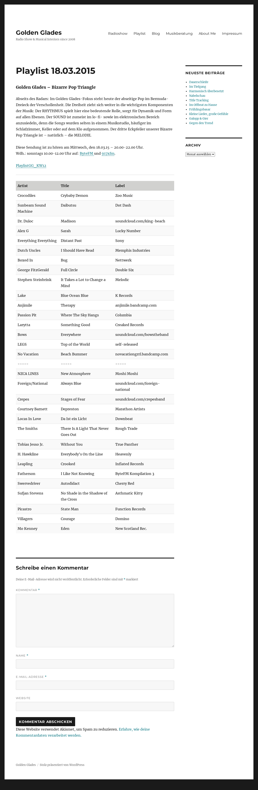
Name (22, 655)
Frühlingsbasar (199, 109)
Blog (156, 33)
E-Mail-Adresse (31, 677)
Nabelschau (197, 96)
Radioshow (117, 33)
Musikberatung (179, 33)
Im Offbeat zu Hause (203, 105)
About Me (207, 33)
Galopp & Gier (198, 118)
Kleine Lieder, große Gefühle (208, 114)
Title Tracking (199, 100)
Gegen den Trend (201, 123)
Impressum (232, 33)
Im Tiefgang (197, 87)
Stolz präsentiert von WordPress (62, 765)
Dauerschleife (198, 82)
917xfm (108, 153)
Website (23, 698)
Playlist (140, 33)
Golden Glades (39, 32)
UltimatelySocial (164, 787)
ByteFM (87, 153)
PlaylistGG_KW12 (31, 165)
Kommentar (28, 590)
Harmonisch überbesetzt (206, 91)
